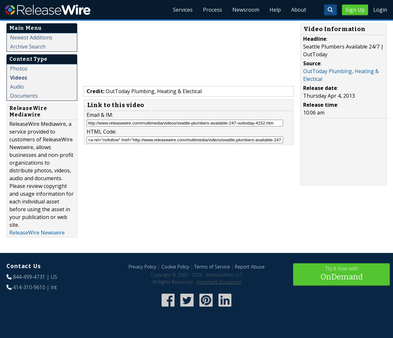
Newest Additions (31, 37)
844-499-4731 (29, 276)
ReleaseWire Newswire (37, 232)
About (298, 9)
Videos (18, 77)
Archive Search (28, 46)
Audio (17, 86)
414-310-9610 (29, 287)
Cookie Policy (175, 267)
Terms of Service (212, 267)
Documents (24, 95)
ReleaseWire (47, 9)
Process (212, 9)
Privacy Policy (142, 267)
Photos (18, 68)
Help (275, 9)
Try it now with (341, 274)
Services (183, 9)
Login (380, 9)
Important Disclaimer (219, 282)
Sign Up (355, 9)
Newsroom (245, 9)
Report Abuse (250, 267)
